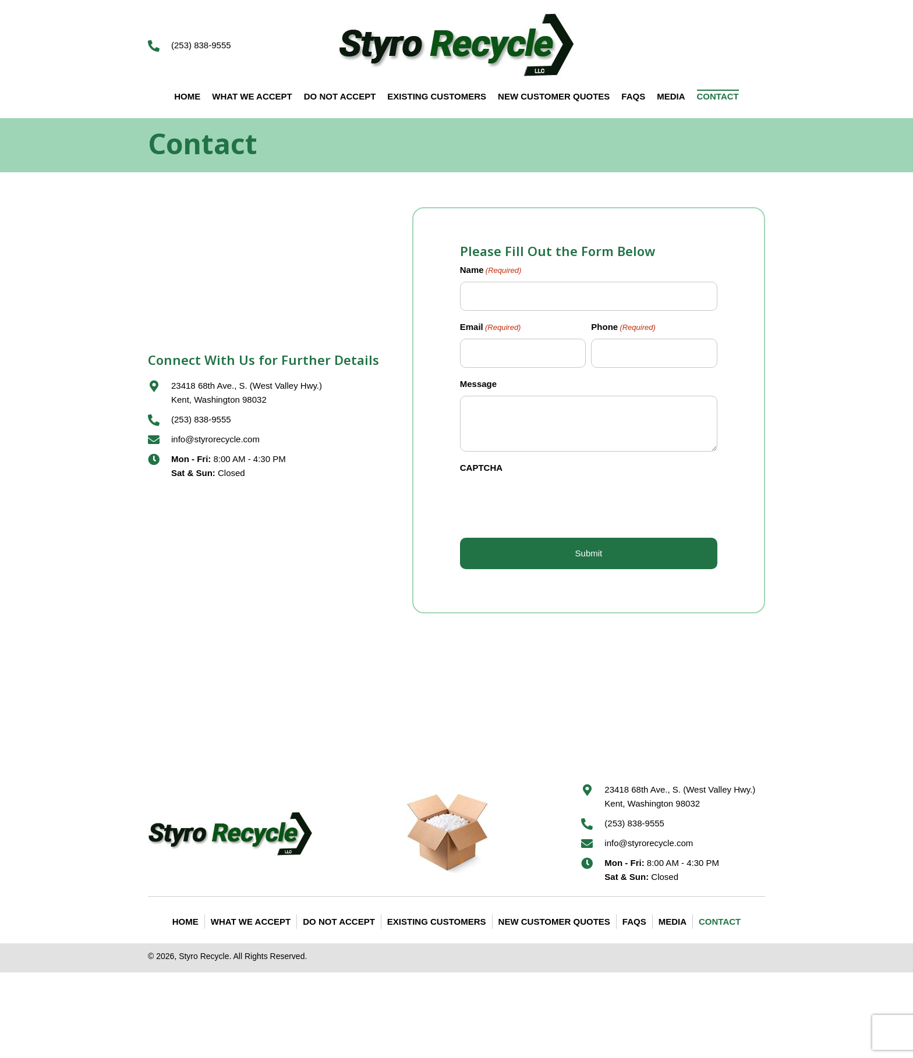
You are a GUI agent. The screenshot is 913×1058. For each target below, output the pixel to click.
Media (672, 921)
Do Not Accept (339, 921)
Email (490, 328)
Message (478, 384)
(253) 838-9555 (201, 45)
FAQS (634, 921)
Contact (720, 921)
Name (491, 271)
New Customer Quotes (554, 921)
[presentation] (548, 502)
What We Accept (251, 921)
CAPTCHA (481, 468)
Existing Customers (436, 921)
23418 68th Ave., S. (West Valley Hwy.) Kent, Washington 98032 (679, 796)
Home (185, 921)
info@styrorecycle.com (215, 439)
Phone (623, 328)
